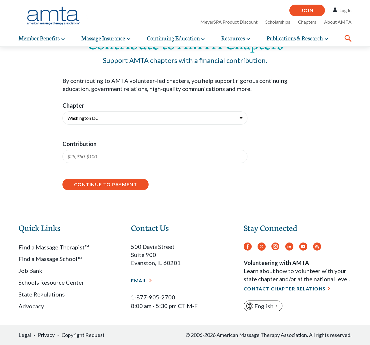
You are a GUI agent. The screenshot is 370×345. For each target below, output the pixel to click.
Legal (24, 335)
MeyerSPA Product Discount (229, 22)
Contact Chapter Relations (285, 288)
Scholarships (277, 22)
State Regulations (41, 294)
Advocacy (31, 306)
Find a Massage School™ (50, 258)
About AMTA (338, 22)
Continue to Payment (105, 184)
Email (139, 280)
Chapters (307, 22)
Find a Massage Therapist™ (53, 247)
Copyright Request (83, 335)
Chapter (73, 105)
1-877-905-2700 (153, 297)
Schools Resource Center (51, 282)
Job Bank (30, 270)
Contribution (79, 143)
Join (307, 10)
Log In (345, 10)
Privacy (46, 335)
